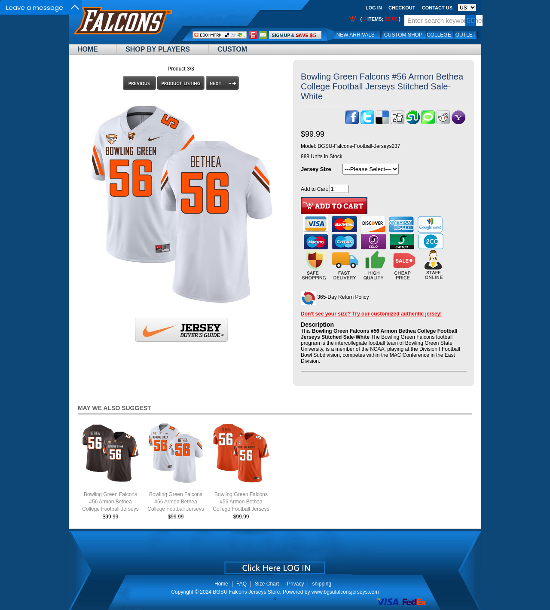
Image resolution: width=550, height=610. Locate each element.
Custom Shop (403, 35)
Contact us (437, 7)
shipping (321, 584)
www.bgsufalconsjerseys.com (345, 592)
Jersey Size (316, 169)
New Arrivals (355, 35)
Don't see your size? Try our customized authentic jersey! (371, 314)
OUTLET (465, 35)
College (439, 35)
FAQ (241, 584)
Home (87, 49)
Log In (374, 7)
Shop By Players (157, 49)
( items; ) (379, 18)
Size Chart (267, 584)
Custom (232, 49)
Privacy (295, 584)
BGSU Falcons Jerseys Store (246, 592)
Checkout (401, 7)
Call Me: (253, 35)
